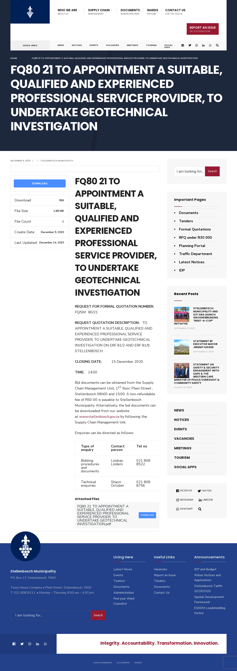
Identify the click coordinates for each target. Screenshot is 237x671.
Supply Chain (99, 11)
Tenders (186, 221)
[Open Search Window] (217, 45)
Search (212, 171)
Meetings (132, 45)
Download (40, 183)
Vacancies (112, 45)
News (61, 45)
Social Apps (168, 46)
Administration (123, 593)
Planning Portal (192, 245)
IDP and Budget (205, 569)
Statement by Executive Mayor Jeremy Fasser (205, 344)
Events (94, 45)
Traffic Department (195, 253)
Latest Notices (191, 262)
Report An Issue (203, 29)
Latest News (122, 569)
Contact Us (175, 11)
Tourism (151, 45)
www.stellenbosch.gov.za (99, 416)
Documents (130, 11)
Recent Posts (186, 293)
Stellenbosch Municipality (57, 160)
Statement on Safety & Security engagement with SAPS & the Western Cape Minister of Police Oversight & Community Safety (197, 374)
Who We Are (67, 11)
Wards (152, 11)
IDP (182, 270)
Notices (77, 45)
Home (13, 58)
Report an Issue (165, 575)
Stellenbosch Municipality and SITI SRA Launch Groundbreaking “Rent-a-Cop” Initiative (196, 315)
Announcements (102, 662)
